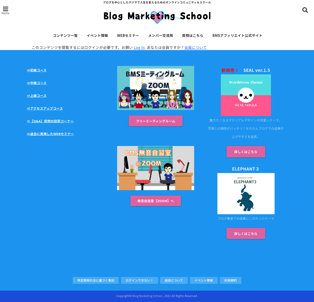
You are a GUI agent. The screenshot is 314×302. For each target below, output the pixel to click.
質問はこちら (192, 35)
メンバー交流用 (160, 35)
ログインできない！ (139, 280)
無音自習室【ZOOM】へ (155, 201)
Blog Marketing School (147, 296)
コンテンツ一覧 (65, 35)
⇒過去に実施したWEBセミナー (50, 133)
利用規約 (230, 280)
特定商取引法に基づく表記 (95, 280)
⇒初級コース (36, 70)
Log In (139, 47)
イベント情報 (97, 35)
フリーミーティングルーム (155, 121)
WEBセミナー (128, 35)
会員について (195, 47)
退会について (174, 280)
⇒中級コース (36, 83)
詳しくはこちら (245, 151)
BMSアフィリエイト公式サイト (237, 35)
